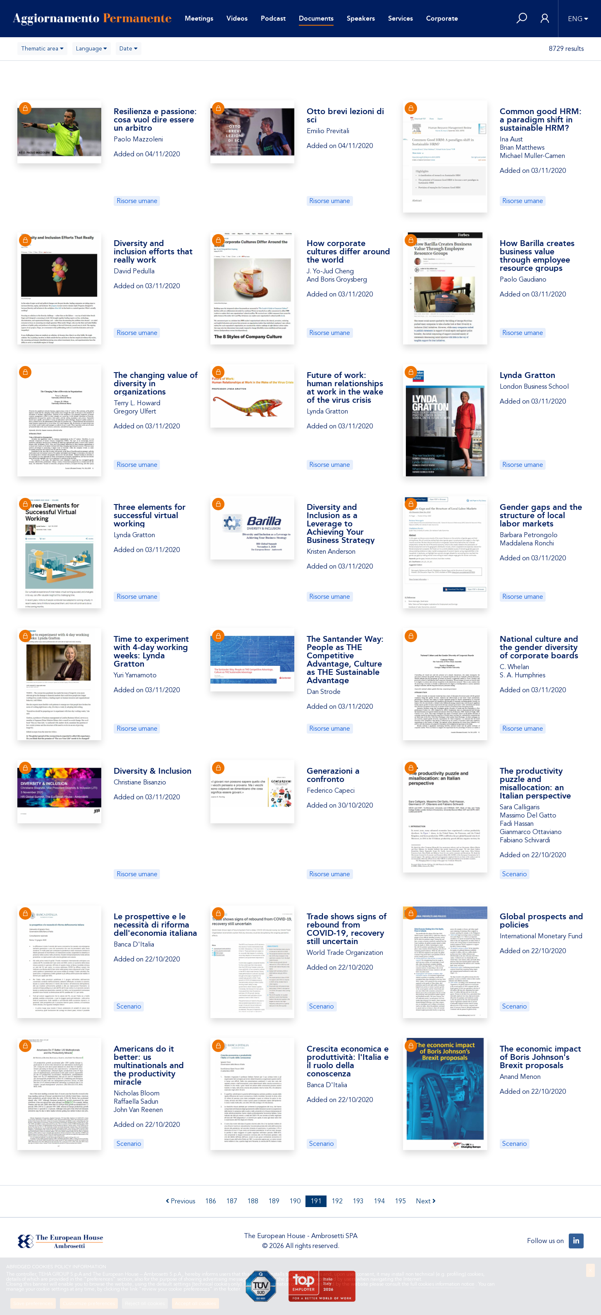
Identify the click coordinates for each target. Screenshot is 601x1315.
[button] (522, 18)
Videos (237, 18)
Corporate (442, 18)
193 (358, 1201)
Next (426, 1201)
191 (316, 1201)
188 (252, 1201)
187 (231, 1201)
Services (400, 18)
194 (379, 1201)
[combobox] (42, 48)
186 (210, 1201)
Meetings (199, 18)
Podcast (273, 18)
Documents (316, 18)
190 (294, 1201)
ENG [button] (575, 19)
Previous (180, 1201)
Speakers (361, 18)
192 (337, 1201)
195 (400, 1201)
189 (273, 1201)
